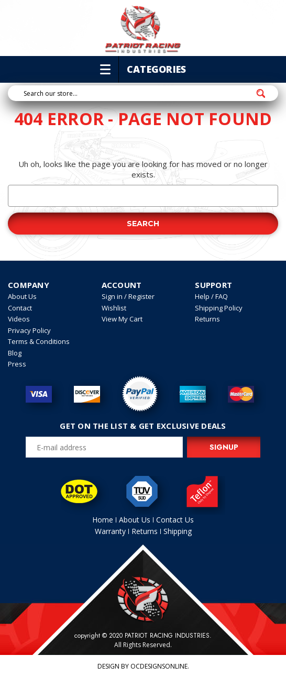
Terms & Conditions (39, 341)
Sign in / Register (128, 296)
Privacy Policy (29, 330)
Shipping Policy (219, 308)
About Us (22, 296)
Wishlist (114, 308)
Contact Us (175, 520)
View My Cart (122, 319)
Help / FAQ (211, 296)
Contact (20, 308)
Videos (19, 319)
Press (17, 364)
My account (227, 42)
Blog (14, 353)
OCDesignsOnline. (159, 666)
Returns (207, 319)
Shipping (177, 531)
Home (102, 520)
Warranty (110, 531)
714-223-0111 (40, 42)
